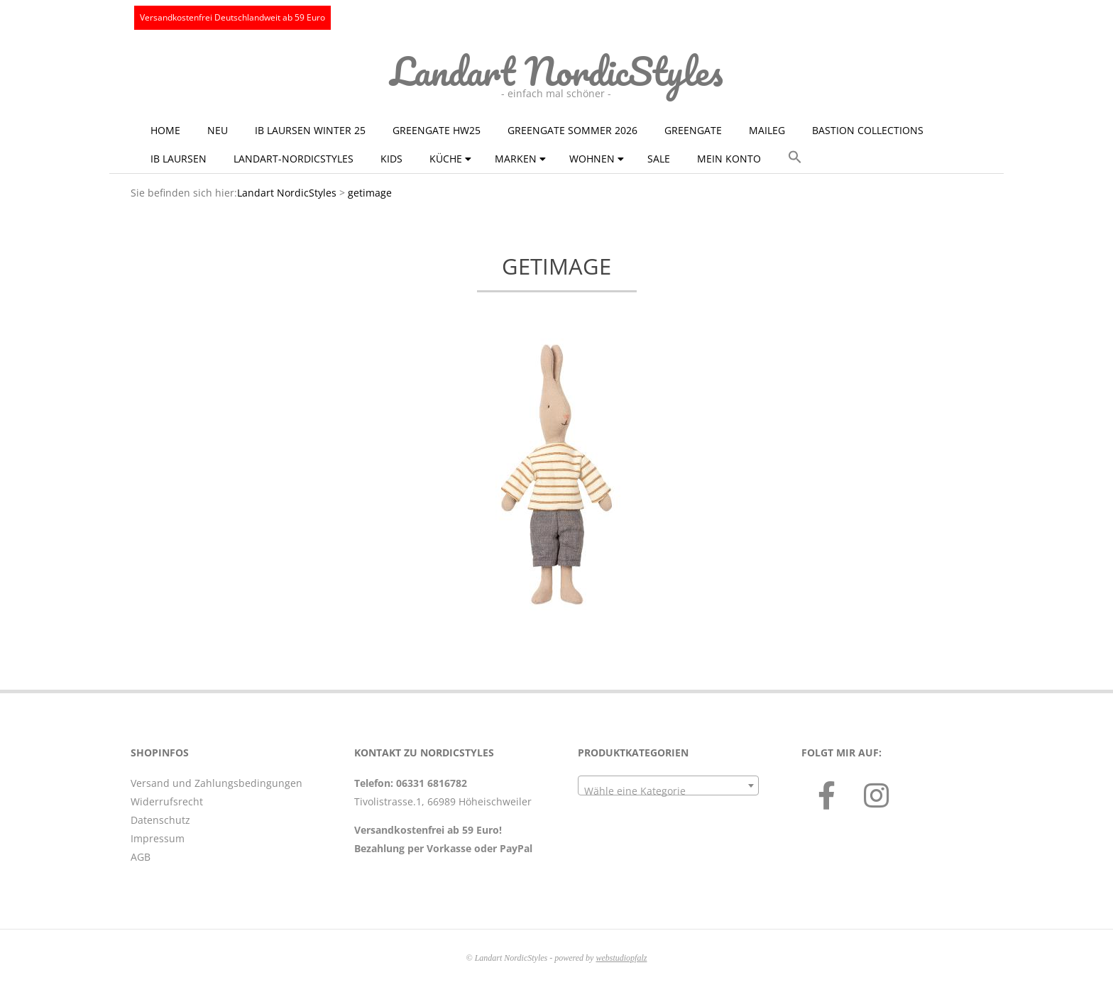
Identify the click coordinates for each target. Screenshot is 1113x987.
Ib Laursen (178, 158)
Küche (445, 158)
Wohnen (592, 158)
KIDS (391, 158)
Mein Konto (729, 158)
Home (165, 130)
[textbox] (668, 791)
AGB (140, 857)
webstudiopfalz (621, 958)
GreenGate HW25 (437, 130)
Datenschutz (160, 820)
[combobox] (668, 785)
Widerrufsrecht (167, 801)
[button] (795, 157)
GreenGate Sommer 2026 (572, 130)
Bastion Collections (867, 130)
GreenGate (693, 130)
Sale (658, 158)
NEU (217, 130)
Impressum (158, 838)
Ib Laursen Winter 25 (310, 130)
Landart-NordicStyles (293, 158)
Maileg (767, 130)
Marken (516, 158)
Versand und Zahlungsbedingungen (216, 783)
